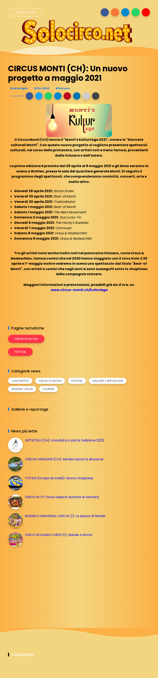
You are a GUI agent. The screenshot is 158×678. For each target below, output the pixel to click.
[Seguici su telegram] (125, 12)
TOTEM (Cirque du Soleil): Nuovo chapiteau (59, 478)
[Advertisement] (39, 586)
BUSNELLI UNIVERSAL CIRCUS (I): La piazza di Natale (65, 516)
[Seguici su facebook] (105, 12)
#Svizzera (63, 88)
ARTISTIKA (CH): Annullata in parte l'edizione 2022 (64, 440)
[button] (29, 96)
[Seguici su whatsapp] (135, 12)
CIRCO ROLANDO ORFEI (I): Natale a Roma (58, 534)
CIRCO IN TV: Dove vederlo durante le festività (62, 497)
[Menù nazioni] (25, 12)
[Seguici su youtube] (146, 12)
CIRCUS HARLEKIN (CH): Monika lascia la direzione (64, 459)
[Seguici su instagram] (115, 12)
